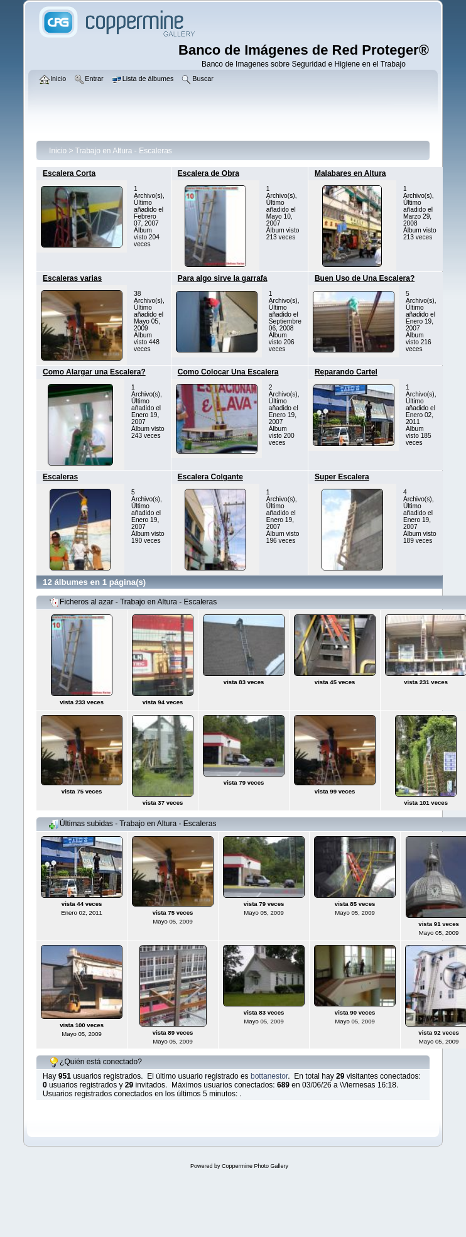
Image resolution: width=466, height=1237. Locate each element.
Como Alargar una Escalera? (94, 372)
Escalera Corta (69, 173)
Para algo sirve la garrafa (223, 278)
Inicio (58, 150)
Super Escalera (342, 476)
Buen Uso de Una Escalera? (365, 278)
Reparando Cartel (346, 372)
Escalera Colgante (210, 476)
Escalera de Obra (208, 173)
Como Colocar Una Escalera (228, 372)
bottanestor (269, 1076)
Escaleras (60, 476)
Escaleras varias (72, 278)
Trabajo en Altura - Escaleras (123, 150)
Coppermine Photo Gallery (255, 1166)
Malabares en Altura (350, 173)
